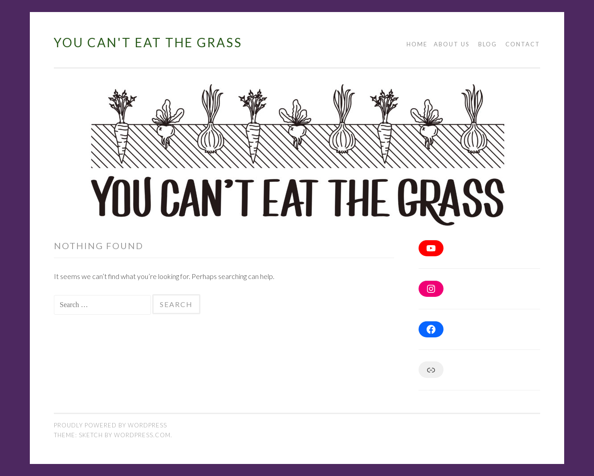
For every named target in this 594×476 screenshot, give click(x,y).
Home (417, 44)
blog (487, 44)
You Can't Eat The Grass (148, 42)
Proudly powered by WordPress (110, 425)
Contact (522, 44)
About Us (452, 44)
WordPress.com (142, 435)
